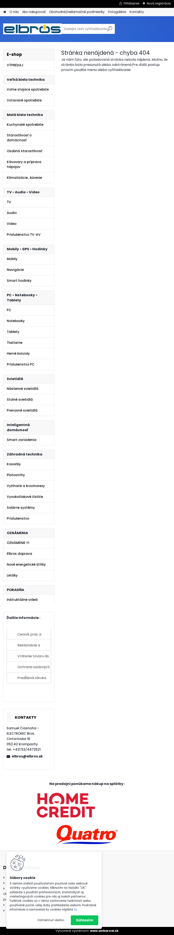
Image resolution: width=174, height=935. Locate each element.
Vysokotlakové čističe (25, 496)
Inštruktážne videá (22, 599)
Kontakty (137, 12)
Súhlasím (84, 920)
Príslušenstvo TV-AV (24, 234)
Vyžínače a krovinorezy (26, 486)
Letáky (12, 575)
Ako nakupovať (34, 12)
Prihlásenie (131, 3)
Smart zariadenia (21, 440)
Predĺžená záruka (31, 677)
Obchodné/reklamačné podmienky (77, 12)
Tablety (13, 331)
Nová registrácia (159, 3)
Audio (12, 213)
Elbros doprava (19, 553)
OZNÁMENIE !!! (18, 542)
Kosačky (14, 464)
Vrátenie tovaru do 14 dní (33, 658)
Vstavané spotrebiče (24, 100)
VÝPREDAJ (15, 65)
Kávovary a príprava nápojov (24, 164)
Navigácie (15, 269)
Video (11, 223)
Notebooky (16, 321)
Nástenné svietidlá (22, 388)
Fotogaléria (117, 12)
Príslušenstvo (18, 518)
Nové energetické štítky (26, 564)
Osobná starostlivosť (24, 151)
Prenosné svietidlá (22, 410)
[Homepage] (4, 12)
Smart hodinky (19, 280)
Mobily (12, 259)
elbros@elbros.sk (27, 756)
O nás (14, 12)
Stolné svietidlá (20, 399)
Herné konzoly (18, 353)
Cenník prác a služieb (29, 636)
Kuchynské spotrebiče (25, 124)
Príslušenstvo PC (20, 364)
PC (9, 310)
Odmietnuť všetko (50, 920)
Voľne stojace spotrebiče (28, 89)
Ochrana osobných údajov (33, 668)
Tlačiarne (14, 342)
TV (9, 202)
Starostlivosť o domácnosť (19, 137)
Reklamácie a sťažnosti (28, 647)
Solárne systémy (21, 507)
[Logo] (32, 29)
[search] (109, 30)
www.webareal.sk (104, 931)
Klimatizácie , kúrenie (24, 177)
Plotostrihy (16, 475)
